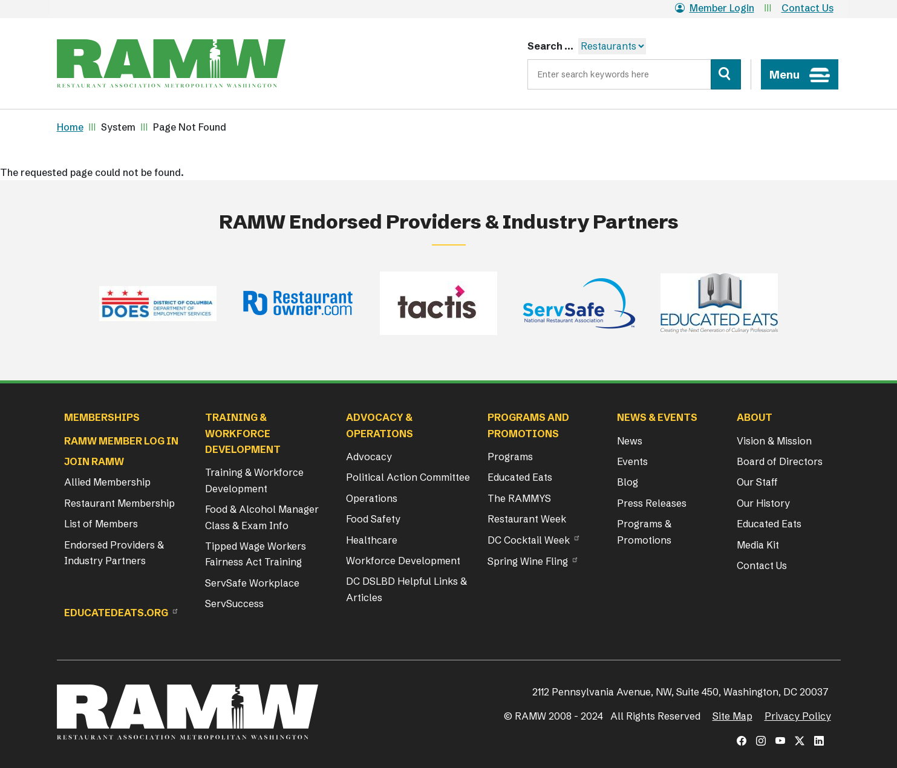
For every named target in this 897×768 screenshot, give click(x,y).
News (629, 441)
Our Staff (757, 482)
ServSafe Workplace (252, 583)
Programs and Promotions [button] (528, 425)
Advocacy (369, 457)
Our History (763, 503)
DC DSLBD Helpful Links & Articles (406, 589)
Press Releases (652, 503)
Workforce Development (403, 561)
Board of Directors (780, 461)
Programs (510, 457)
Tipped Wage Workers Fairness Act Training (255, 554)
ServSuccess (234, 603)
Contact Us (807, 8)
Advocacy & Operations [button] (379, 425)
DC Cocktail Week (529, 540)
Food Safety (373, 519)
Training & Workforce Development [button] (243, 433)
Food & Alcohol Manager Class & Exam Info (262, 517)
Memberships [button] (102, 417)
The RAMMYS (519, 498)
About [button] (754, 417)
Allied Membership (107, 482)
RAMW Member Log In (121, 441)
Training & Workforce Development (254, 480)
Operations (371, 498)
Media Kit (758, 545)
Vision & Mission (774, 441)
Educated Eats (520, 477)
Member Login (714, 8)
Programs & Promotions (644, 531)
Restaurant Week (527, 519)
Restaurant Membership (119, 503)
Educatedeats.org (116, 613)
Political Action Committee (408, 477)
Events (632, 461)
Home (70, 127)
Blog (627, 482)
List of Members (101, 524)
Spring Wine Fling (528, 561)
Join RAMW (94, 461)
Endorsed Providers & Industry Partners (114, 553)
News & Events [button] (657, 417)
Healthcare (371, 540)
